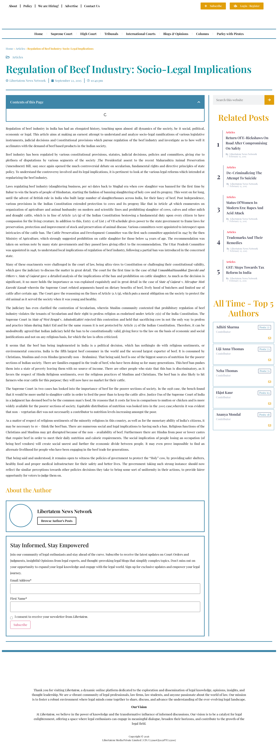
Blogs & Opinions (175, 34)
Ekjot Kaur (224, 392)
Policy (27, 6)
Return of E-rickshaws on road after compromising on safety (247, 143)
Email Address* (20, 580)
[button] (198, 102)
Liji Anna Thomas (230, 349)
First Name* (18, 598)
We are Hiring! (48, 6)
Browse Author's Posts (56, 521)
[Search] (269, 100)
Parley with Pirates (230, 34)
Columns (202, 34)
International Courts (140, 34)
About (13, 6)
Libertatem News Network (243, 154)
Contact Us (92, 6)
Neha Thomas (227, 370)
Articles (20, 48)
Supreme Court (61, 34)
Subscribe (20, 625)
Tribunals (111, 34)
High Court (88, 34)
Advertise (71, 6)
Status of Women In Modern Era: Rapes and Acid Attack (244, 207)
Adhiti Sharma (227, 327)
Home (38, 34)
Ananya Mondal (228, 414)
